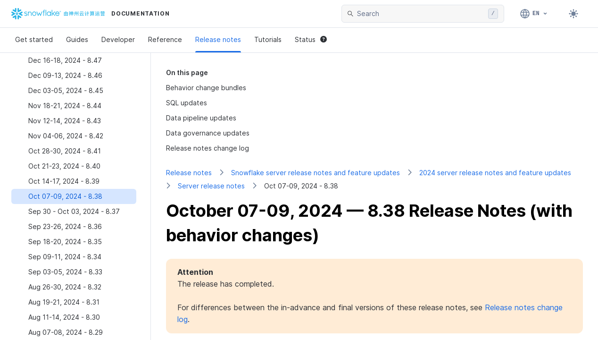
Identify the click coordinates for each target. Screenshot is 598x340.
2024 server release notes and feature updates (495, 173)
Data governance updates (207, 133)
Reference (165, 39)
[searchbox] (420, 13)
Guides (77, 39)
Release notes (218, 39)
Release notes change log (207, 148)
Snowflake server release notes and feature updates (315, 173)
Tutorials (268, 39)
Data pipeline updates (201, 118)
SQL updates (186, 103)
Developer (118, 39)
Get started (34, 39)
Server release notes (211, 186)
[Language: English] (534, 13)
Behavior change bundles (206, 88)
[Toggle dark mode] (573, 13)
